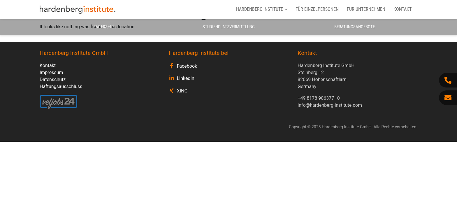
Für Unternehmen (366, 9)
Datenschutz (53, 79)
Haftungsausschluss (61, 86)
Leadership (103, 26)
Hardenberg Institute (261, 9)
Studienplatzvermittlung (229, 26)
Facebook (187, 66)
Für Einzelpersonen (317, 9)
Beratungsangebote (354, 26)
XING (182, 91)
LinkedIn (185, 78)
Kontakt (402, 9)
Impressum (51, 72)
